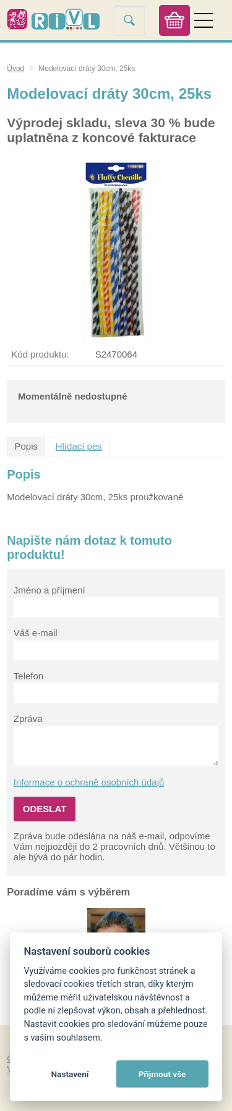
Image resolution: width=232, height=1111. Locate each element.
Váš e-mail (36, 632)
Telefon (28, 676)
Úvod (15, 68)
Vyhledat (129, 20)
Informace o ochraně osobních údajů (89, 782)
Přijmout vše (162, 1074)
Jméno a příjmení (49, 590)
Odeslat (45, 808)
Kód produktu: (40, 354)
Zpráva (28, 718)
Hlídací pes (79, 446)
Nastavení (69, 1074)
